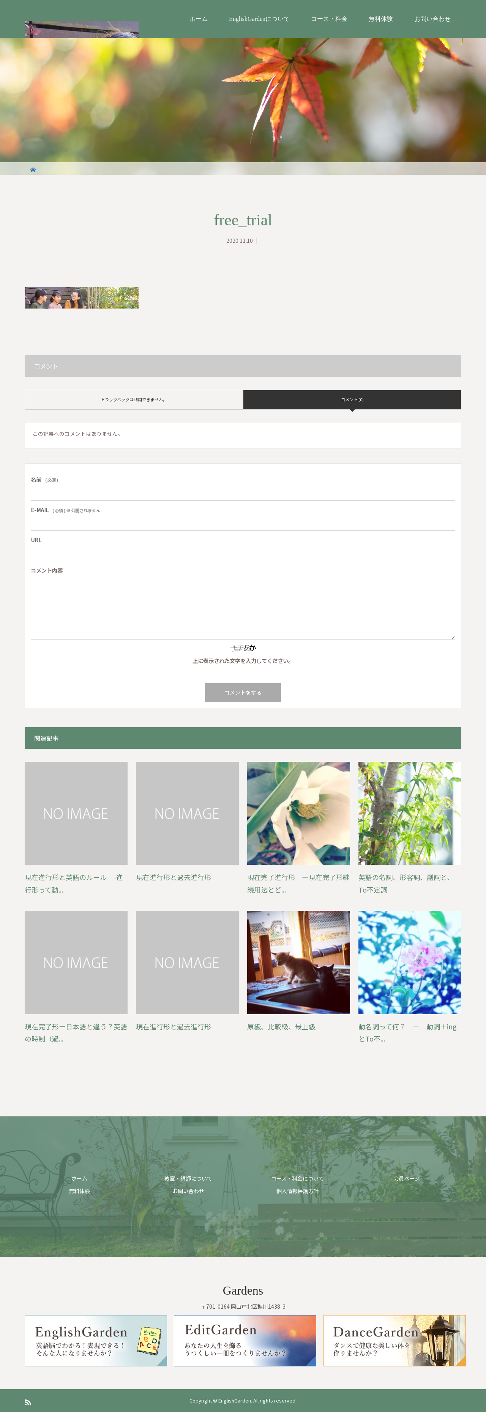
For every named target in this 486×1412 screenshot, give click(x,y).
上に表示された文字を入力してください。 (243, 661)
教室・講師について (188, 1178)
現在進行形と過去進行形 (173, 877)
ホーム (198, 19)
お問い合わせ (432, 19)
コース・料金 (329, 19)
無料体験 (381, 19)
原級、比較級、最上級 (281, 1026)
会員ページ (406, 1178)
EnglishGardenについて (259, 19)
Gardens (243, 1290)
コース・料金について (297, 1178)
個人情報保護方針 (297, 1191)
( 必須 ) (44, 479)
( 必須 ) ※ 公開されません (65, 510)
